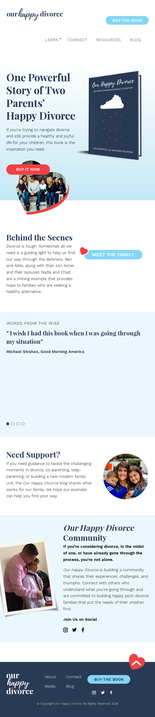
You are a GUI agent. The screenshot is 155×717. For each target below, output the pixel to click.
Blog (135, 40)
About (50, 677)
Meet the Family (109, 253)
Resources (108, 40)
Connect (77, 40)
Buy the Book (127, 20)
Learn (51, 40)
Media (50, 686)
